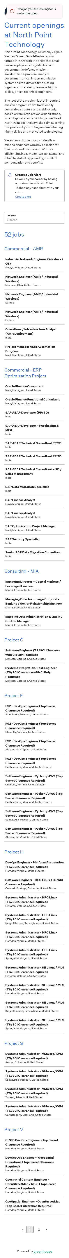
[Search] (34, 220)
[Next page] (46, 1229)
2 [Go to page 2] (39, 1229)
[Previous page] (22, 1229)
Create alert (23, 196)
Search (11, 215)
